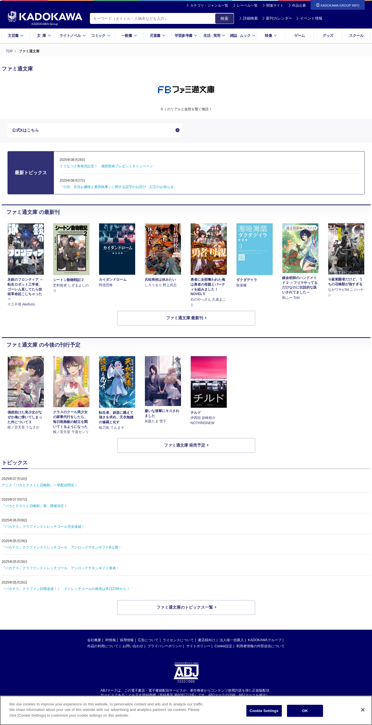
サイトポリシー (198, 646)
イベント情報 (309, 18)
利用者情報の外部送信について (260, 646)
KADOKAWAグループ (264, 640)
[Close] (362, 714)
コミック (100, 35)
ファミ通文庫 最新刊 (184, 318)
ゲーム (299, 35)
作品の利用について (102, 646)
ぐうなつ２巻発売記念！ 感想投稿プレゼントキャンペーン (106, 166)
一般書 (129, 35)
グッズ (327, 35)
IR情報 (110, 640)
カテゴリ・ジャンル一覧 (209, 5)
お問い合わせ (132, 646)
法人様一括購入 (232, 640)
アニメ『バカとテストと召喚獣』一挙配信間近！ (40, 485)
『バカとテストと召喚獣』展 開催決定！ (34, 506)
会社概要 (94, 640)
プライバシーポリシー (165, 646)
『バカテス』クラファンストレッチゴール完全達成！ (43, 527)
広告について (148, 640)
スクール (356, 35)
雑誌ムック (243, 35)
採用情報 (127, 640)
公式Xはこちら (25, 130)
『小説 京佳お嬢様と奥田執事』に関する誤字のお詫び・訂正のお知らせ (117, 187)
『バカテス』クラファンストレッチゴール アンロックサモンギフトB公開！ (62, 547)
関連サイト (275, 5)
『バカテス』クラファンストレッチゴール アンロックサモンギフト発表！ (60, 568)
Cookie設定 (223, 646)
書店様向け (206, 640)
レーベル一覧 (247, 5)
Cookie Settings (264, 715)
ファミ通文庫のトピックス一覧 (184, 607)
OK (305, 715)
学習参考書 (186, 35)
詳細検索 (248, 18)
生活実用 (214, 35)
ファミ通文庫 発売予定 (184, 445)
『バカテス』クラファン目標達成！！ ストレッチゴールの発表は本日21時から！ (66, 589)
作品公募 (299, 5)
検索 (224, 18)
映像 (271, 35)
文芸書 (16, 35)
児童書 (157, 35)
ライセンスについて (178, 640)
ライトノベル (72, 35)
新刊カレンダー (277, 18)
